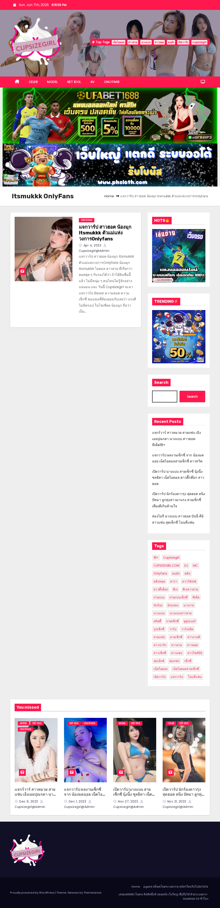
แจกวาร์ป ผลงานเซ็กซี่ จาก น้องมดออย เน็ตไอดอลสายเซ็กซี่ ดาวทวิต (83, 794)
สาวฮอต (159, 42)
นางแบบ (146, 42)
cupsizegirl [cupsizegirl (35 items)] (171, 557)
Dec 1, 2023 (78, 801)
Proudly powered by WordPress (32, 893)
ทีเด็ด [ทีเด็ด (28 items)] (195, 597)
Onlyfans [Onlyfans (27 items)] (160, 573)
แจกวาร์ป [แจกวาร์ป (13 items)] (177, 677)
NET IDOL (74, 82)
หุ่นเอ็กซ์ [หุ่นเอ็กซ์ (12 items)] (159, 661)
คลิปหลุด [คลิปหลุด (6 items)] (159, 581)
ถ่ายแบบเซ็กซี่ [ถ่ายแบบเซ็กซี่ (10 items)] (179, 597)
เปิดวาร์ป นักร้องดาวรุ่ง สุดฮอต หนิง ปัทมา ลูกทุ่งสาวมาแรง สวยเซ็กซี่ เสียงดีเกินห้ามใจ (178, 500)
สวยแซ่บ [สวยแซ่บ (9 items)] (159, 637)
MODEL (52, 82)
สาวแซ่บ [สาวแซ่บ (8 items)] (176, 653)
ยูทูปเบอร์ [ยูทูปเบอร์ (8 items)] (190, 621)
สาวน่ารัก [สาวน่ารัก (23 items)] (160, 645)
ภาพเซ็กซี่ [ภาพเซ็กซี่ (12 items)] (172, 621)
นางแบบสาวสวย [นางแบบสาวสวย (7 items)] (181, 613)
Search (161, 382)
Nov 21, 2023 (177, 801)
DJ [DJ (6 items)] (186, 565)
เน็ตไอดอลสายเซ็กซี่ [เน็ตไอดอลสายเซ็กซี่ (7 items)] (186, 669)
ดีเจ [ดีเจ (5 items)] (175, 589)
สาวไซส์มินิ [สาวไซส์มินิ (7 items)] (194, 653)
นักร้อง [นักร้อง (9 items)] (158, 605)
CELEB (33, 82)
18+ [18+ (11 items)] (156, 557)
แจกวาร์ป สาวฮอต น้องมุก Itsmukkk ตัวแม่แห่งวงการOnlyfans (105, 233)
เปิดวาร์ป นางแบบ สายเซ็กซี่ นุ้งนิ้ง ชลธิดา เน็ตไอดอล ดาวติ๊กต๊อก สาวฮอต (178, 477)
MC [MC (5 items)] (195, 565)
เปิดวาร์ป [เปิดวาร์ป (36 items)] (160, 677)
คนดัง (171, 42)
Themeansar (93, 893)
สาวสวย (132, 42)
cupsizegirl (199, 42)
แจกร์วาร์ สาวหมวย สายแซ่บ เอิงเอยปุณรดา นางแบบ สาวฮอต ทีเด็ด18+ (176, 438)
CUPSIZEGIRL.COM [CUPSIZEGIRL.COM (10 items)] (166, 565)
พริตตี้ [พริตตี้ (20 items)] (157, 621)
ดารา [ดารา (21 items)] (173, 581)
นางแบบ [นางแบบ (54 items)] (159, 613)
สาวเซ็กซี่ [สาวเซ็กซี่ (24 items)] (160, 653)
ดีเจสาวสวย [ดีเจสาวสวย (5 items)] (190, 589)
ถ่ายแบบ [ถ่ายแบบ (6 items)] (159, 597)
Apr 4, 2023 (93, 245)
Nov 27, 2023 (128, 801)
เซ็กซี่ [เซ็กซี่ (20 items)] (187, 661)
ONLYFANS (112, 82)
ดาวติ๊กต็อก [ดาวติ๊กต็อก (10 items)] (161, 589)
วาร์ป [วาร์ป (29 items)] (172, 629)
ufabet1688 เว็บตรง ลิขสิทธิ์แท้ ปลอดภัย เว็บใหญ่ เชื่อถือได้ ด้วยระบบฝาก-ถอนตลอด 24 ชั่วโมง (163, 896)
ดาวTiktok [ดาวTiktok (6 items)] (189, 581)
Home (109, 196)
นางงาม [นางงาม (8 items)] (188, 605)
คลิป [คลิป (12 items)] (187, 573)
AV (92, 82)
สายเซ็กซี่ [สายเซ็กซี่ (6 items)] (176, 637)
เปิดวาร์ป (183, 42)
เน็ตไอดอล (118, 42)
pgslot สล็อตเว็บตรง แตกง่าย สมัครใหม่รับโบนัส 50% (176, 887)
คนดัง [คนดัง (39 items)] (176, 573)
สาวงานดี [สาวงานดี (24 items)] (193, 637)
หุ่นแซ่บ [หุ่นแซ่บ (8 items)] (174, 661)
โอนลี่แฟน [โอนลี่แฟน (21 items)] (195, 677)
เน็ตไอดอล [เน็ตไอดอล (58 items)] (161, 669)
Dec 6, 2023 (29, 801)
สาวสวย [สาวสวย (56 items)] (176, 645)
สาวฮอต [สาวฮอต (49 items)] (192, 645)
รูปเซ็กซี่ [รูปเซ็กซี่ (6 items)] (159, 629)
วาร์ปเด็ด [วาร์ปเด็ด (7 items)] (187, 629)
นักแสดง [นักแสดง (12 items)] (173, 605)
